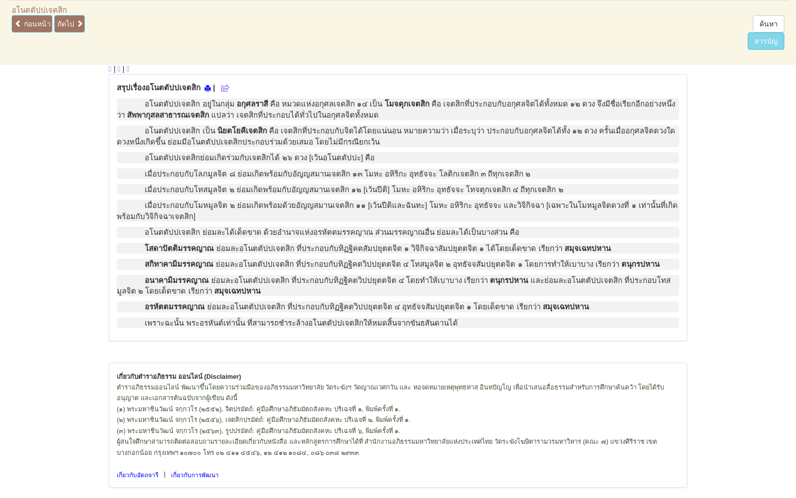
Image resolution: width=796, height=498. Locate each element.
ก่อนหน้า (33, 24)
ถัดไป (70, 24)
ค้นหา (768, 24)
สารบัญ (766, 41)
